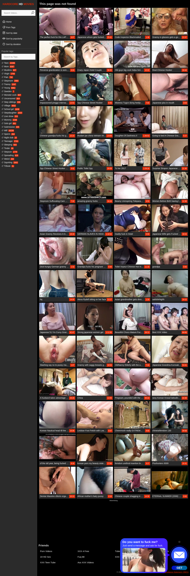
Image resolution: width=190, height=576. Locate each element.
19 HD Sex (45, 557)
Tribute (7, 166)
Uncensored (10, 98)
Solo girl (8, 123)
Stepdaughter (11, 112)
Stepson (9, 152)
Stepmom (10, 81)
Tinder (7, 148)
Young (8, 88)
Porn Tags (8, 27)
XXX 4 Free (83, 551)
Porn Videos (46, 551)
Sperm (8, 134)
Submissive (10, 127)
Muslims (8, 70)
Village (8, 105)
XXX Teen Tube (48, 562)
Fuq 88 (81, 557)
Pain (7, 77)
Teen (8, 63)
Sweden (7, 91)
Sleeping (9, 144)
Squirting (9, 162)
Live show (9, 116)
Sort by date (9, 33)
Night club (9, 137)
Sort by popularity (12, 38)
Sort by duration (11, 44)
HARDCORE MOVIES (18, 4)
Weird (7, 159)
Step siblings (11, 102)
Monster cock (11, 95)
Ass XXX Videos (86, 562)
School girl (10, 109)
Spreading (9, 155)
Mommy (9, 120)
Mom (8, 66)
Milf (7, 130)
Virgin (8, 73)
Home (7, 21)
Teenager (10, 141)
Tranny (8, 84)
